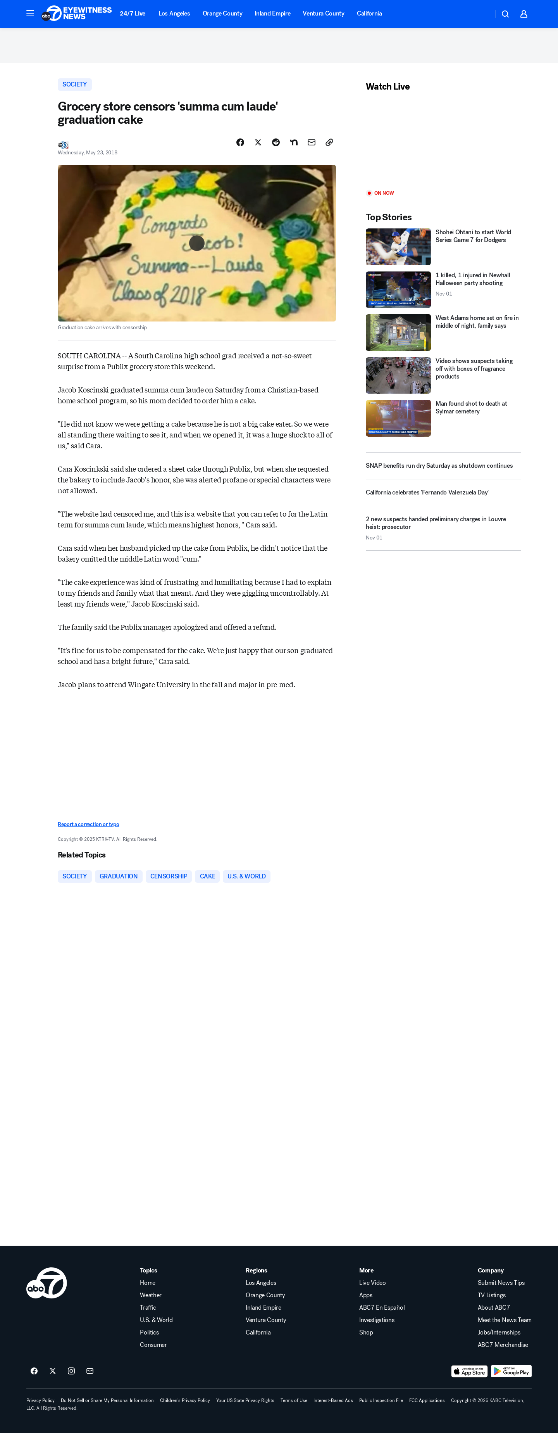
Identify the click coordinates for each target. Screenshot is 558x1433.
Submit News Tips (501, 1283)
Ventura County (323, 13)
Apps (365, 1295)
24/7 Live (133, 13)
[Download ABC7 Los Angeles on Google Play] (511, 1371)
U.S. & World (156, 1320)
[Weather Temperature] (481, 14)
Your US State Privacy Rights (245, 1400)
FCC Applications (427, 1400)
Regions (256, 1270)
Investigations (376, 1320)
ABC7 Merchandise (503, 1345)
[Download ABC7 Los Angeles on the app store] (469, 1371)
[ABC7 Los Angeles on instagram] (71, 1371)
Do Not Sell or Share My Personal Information (107, 1400)
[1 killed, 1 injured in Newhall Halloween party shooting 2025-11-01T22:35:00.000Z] (443, 289)
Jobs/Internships (499, 1332)
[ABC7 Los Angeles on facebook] (34, 1371)
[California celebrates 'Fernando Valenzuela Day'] (443, 496)
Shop (366, 1332)
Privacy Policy (40, 1400)
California (369, 13)
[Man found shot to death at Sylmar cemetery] (443, 418)
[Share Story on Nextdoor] (293, 142)
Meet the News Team (505, 1320)
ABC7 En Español (382, 1308)
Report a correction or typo (88, 824)
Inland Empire (272, 13)
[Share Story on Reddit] (275, 142)
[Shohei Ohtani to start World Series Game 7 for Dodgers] (443, 246)
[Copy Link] (329, 142)
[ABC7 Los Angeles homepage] (76, 13)
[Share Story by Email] (311, 142)
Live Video (372, 1283)
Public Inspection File (381, 1400)
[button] (30, 13)
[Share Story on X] (258, 142)
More (366, 1270)
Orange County (223, 13)
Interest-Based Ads (333, 1400)
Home (147, 1283)
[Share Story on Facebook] (240, 142)
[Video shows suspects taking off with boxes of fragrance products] (443, 375)
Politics (149, 1332)
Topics (148, 1270)
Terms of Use (294, 1400)
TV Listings (491, 1295)
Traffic (148, 1308)
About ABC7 (494, 1308)
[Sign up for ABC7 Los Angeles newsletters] (90, 1371)
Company (491, 1270)
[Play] (443, 141)
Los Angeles (174, 13)
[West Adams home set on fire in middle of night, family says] (443, 332)
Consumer (153, 1345)
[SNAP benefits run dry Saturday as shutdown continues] (443, 466)
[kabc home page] (46, 1282)
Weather (151, 1295)
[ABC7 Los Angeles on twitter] (52, 1371)
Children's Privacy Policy (185, 1400)
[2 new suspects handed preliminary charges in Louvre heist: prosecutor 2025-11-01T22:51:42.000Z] (443, 531)
